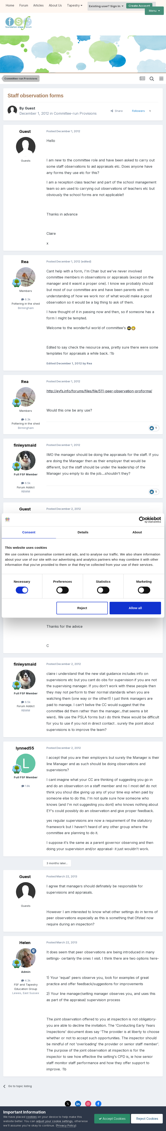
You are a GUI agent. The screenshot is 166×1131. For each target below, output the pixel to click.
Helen (24, 930)
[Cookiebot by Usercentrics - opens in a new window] (142, 519)
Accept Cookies (112, 1118)
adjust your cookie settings (54, 1121)
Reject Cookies (147, 1118)
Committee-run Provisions (75, 102)
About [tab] (137, 532)
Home (10, 5)
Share (117, 99)
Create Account (139, 5)
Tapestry (74, 5)
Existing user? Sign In (106, 6)
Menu (154, 10)
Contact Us (95, 1102)
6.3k (25, 287)
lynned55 (25, 736)
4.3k (25, 968)
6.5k (25, 471)
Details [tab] (83, 532)
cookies (31, 1116)
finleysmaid (25, 433)
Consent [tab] (28, 532)
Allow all (135, 608)
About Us (55, 5)
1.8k (25, 774)
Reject (82, 608)
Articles (38, 5)
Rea (25, 250)
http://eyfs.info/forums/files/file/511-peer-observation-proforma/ (99, 379)
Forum (23, 5)
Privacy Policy (73, 1102)
